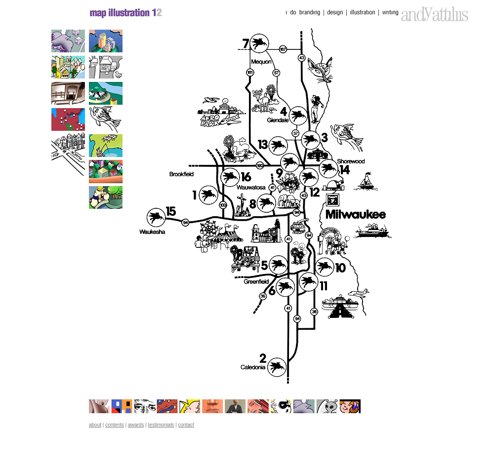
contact (186, 425)
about (95, 425)
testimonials (161, 425)
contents (114, 425)
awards (136, 425)
